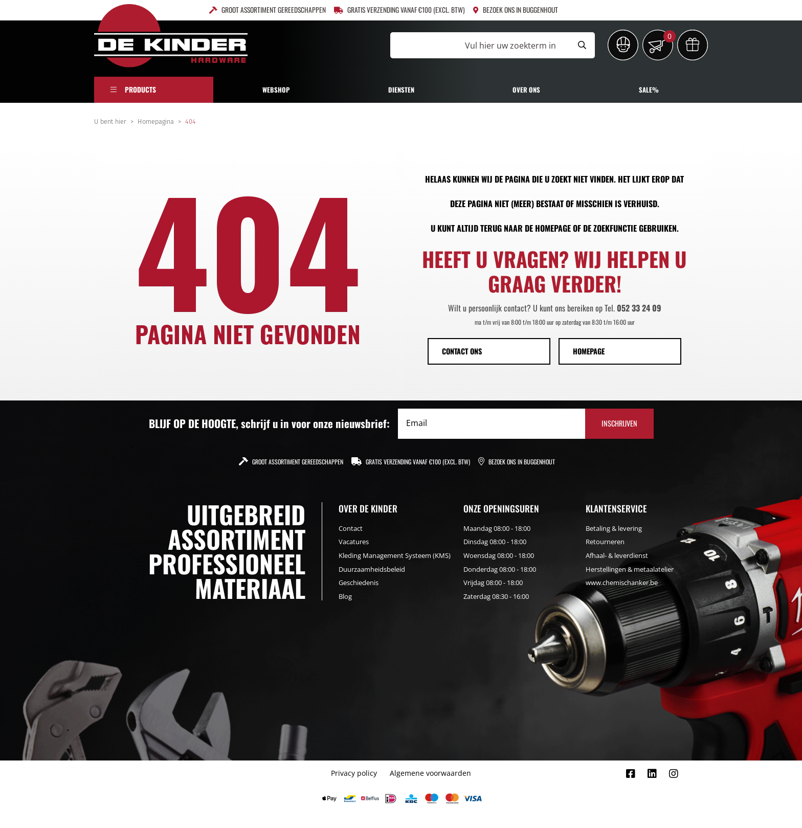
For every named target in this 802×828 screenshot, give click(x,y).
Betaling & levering (614, 528)
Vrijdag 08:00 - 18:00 (493, 582)
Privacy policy (354, 773)
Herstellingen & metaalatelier (630, 569)
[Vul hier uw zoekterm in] (479, 45)
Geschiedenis (358, 582)
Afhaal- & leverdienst (617, 555)
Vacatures (354, 541)
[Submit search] (582, 45)
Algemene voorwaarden (430, 773)
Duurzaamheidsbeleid (372, 569)
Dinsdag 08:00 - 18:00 (494, 541)
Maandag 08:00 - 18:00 (496, 528)
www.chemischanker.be (622, 582)
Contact (351, 528)
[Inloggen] (623, 45)
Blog (345, 596)
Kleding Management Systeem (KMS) (395, 555)
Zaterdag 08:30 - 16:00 (496, 596)
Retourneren (605, 541)
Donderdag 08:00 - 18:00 (499, 569)
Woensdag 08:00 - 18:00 (498, 555)
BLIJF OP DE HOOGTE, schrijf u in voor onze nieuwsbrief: (269, 423)
